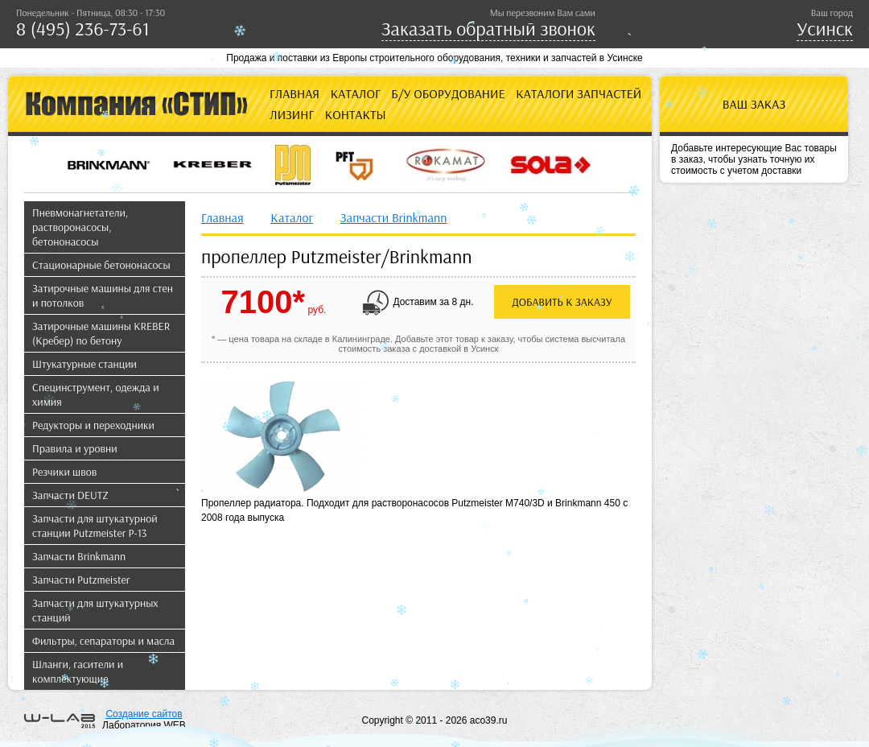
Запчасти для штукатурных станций (95, 610)
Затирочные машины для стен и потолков (102, 295)
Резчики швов (64, 471)
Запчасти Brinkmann (79, 556)
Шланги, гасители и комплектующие (77, 671)
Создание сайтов (143, 714)
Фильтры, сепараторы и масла (103, 641)
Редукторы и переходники (93, 425)
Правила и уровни (74, 448)
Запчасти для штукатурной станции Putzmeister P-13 (95, 525)
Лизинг (292, 114)
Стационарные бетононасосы (101, 265)
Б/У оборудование (448, 93)
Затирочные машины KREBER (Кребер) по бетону (101, 333)
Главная (294, 93)
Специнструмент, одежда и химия (95, 394)
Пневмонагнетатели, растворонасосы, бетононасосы (80, 227)
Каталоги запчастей (578, 93)
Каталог (356, 93)
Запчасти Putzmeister (81, 579)
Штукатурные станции (84, 364)
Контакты (355, 114)
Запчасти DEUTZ (70, 495)
